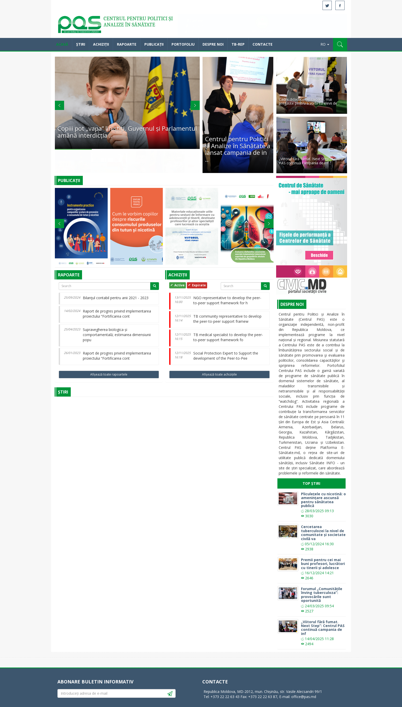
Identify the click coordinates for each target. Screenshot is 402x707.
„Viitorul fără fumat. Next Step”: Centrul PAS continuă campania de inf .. (311, 160)
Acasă (79, 25)
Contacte (263, 44)
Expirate (196, 285)
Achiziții (101, 44)
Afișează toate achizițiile (219, 374)
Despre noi (213, 44)
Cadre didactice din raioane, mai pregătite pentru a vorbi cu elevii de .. (309, 101)
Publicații (154, 44)
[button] (340, 44)
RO (324, 44)
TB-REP (238, 44)
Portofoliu (183, 44)
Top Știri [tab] (311, 483)
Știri (80, 44)
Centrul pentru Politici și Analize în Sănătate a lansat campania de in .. (237, 149)
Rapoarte (126, 44)
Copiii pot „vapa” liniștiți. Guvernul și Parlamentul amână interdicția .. (127, 131)
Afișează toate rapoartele (108, 374)
